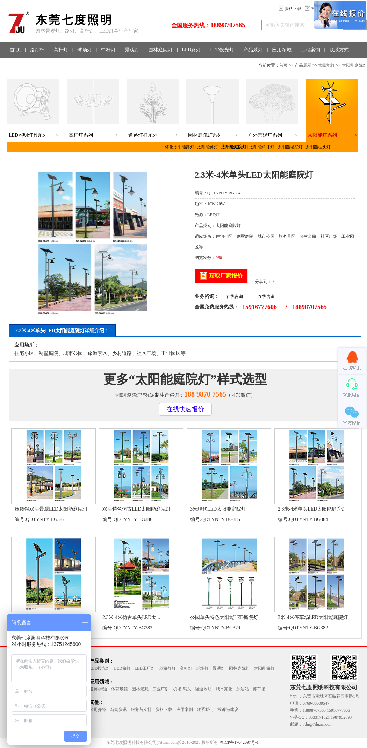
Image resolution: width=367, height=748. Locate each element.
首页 (283, 65)
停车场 (259, 688)
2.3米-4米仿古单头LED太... (131, 617)
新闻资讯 (118, 709)
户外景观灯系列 (265, 135)
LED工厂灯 (145, 668)
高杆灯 (60, 49)
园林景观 (140, 688)
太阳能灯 (326, 65)
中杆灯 (108, 49)
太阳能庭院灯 (354, 65)
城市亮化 (224, 688)
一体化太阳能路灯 (177, 146)
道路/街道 (98, 688)
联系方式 (339, 49)
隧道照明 (203, 688)
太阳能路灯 (207, 146)
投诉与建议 (227, 709)
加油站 (242, 688)
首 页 (15, 49)
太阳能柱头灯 (318, 146)
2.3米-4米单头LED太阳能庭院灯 (312, 509)
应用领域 (282, 49)
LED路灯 (191, 49)
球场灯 (84, 49)
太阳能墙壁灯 (290, 146)
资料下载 (290, 8)
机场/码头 (182, 688)
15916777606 (259, 307)
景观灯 (132, 49)
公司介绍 (97, 709)
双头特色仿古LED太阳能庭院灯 (136, 509)
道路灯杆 (167, 668)
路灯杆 (37, 49)
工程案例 (310, 49)
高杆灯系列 (81, 135)
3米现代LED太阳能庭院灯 (218, 509)
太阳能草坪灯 (261, 146)
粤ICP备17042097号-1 (239, 742)
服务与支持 (141, 709)
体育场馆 (119, 688)
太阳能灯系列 (322, 135)
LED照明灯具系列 (28, 135)
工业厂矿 (160, 688)
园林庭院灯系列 (205, 135)
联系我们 (205, 709)
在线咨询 (234, 296)
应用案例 (184, 709)
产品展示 (303, 65)
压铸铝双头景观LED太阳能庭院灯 (51, 509)
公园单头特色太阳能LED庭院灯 (224, 617)
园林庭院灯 (160, 49)
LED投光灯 (222, 49)
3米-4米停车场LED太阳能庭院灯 (313, 617)
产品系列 (253, 49)
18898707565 (227, 25)
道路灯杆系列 (143, 135)
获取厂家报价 (226, 276)
